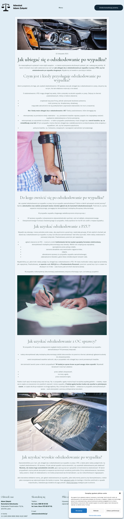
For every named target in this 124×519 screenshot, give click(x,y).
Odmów (95, 511)
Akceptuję (79, 511)
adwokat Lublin (69, 480)
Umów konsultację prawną (108, 8)
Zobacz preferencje (113, 511)
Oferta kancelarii (72, 483)
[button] (120, 493)
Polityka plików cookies (95, 515)
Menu (61, 8)
